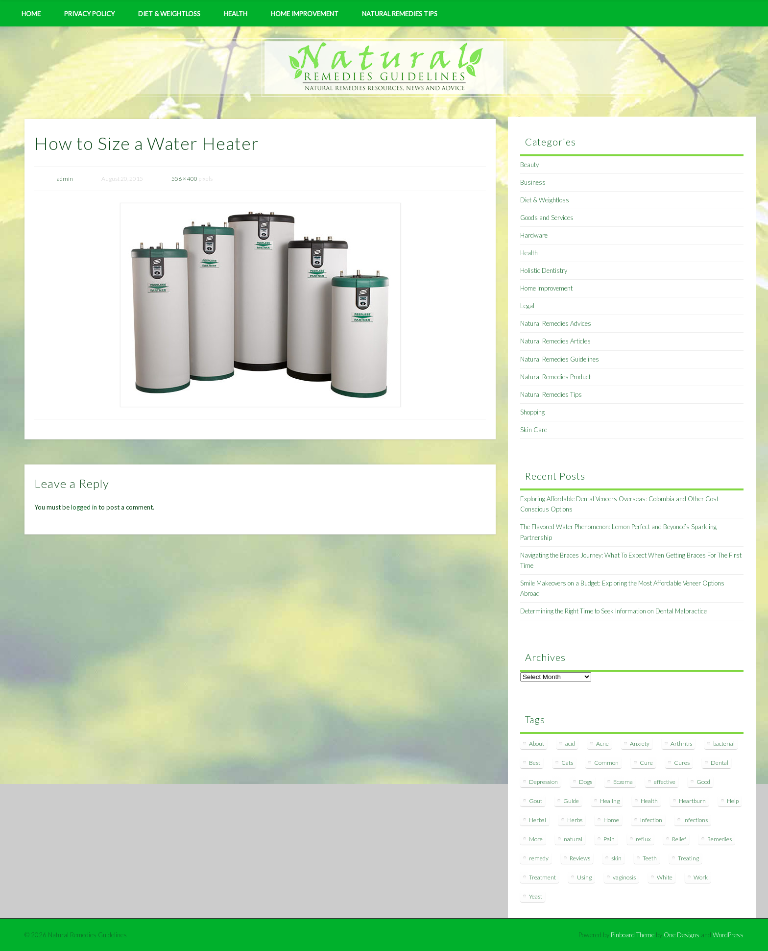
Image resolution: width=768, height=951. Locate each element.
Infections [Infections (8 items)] (695, 820)
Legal (527, 306)
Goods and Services (547, 217)
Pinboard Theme (632, 935)
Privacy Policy (89, 14)
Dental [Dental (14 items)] (719, 762)
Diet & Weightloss (169, 14)
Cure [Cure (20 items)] (646, 762)
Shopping (532, 412)
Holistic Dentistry (543, 270)
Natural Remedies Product (555, 377)
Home (31, 14)
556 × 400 (184, 178)
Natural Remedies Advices (555, 323)
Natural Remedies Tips (399, 14)
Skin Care (533, 430)
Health (235, 14)
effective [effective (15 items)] (664, 781)
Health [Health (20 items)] (649, 801)
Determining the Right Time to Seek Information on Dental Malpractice (613, 611)
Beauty (529, 165)
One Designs (681, 935)
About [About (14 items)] (536, 743)
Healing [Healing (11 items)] (610, 801)
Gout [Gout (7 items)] (535, 801)
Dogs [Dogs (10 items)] (585, 781)
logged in (84, 507)
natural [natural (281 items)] (573, 839)
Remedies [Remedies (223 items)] (719, 839)
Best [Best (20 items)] (534, 762)
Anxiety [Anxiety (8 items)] (639, 743)
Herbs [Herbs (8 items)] (574, 820)
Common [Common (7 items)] (606, 762)
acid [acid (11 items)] (570, 743)
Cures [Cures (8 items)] (682, 762)
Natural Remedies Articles (555, 341)
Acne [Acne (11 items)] (602, 743)
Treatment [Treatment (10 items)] (542, 877)
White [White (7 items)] (664, 877)
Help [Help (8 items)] (733, 801)
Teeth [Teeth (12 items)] (650, 858)
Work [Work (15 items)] (701, 877)
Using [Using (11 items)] (584, 877)
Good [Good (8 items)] (703, 781)
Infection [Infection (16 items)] (651, 820)
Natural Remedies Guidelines (559, 359)
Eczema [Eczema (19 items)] (623, 781)
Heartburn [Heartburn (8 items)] (692, 801)
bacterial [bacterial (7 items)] (724, 743)
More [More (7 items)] (536, 839)
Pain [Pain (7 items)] (609, 839)
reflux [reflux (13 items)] (643, 839)
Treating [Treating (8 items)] (688, 858)
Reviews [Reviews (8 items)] (580, 858)
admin (65, 178)
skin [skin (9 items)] (616, 858)
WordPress (728, 935)
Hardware (534, 235)
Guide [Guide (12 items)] (571, 801)
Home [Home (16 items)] (611, 820)
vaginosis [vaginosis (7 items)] (624, 877)
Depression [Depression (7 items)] (543, 781)
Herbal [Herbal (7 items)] (537, 820)
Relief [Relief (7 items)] (679, 839)
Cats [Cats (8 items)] (567, 762)
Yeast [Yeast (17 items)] (535, 896)
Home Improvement (304, 14)
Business (533, 182)
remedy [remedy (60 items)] (539, 858)
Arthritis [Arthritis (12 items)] (681, 743)
